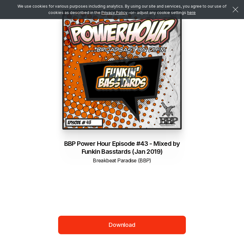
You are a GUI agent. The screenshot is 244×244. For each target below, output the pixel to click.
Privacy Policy (114, 12)
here (191, 12)
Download (122, 224)
